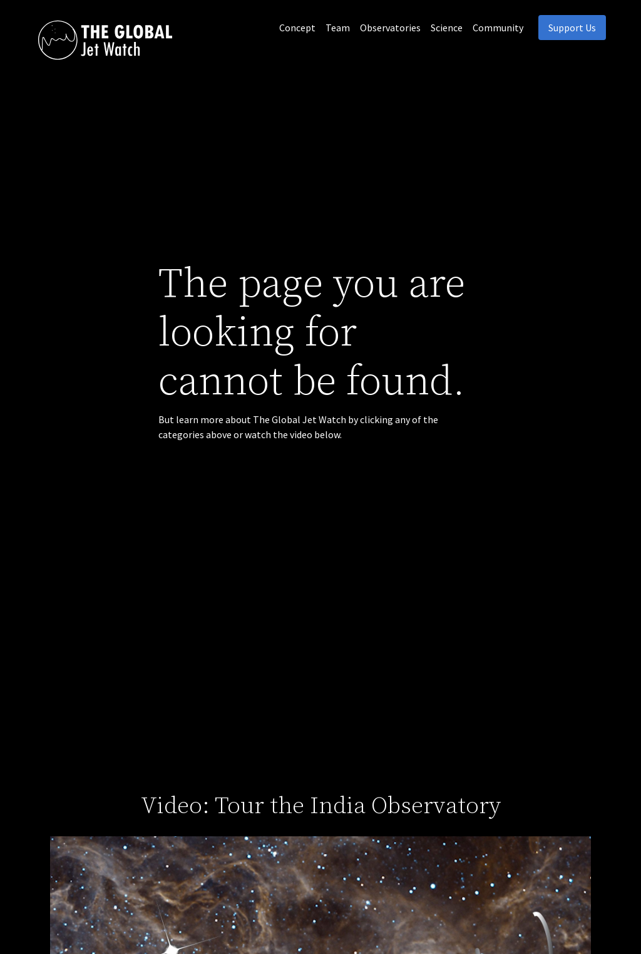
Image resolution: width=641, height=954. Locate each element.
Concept (297, 27)
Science (447, 27)
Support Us (572, 27)
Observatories (390, 27)
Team (338, 27)
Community (498, 27)
